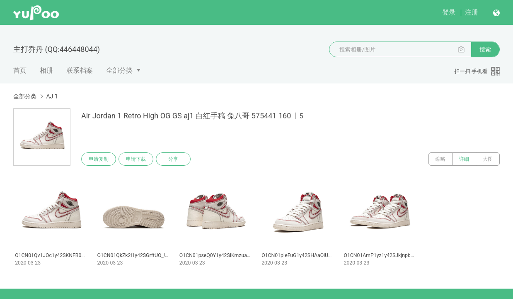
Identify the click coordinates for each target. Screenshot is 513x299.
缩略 (440, 159)
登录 (448, 12)
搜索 (485, 49)
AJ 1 (52, 96)
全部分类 (119, 70)
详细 (464, 159)
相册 (46, 70)
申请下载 (136, 159)
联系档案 (79, 70)
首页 (20, 70)
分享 (173, 159)
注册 (471, 12)
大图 (488, 159)
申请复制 (99, 159)
